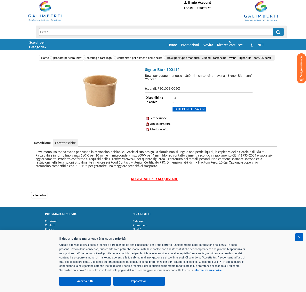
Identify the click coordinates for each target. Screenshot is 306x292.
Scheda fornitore (158, 124)
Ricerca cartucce (230, 44)
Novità (208, 44)
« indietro (39, 195)
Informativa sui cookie (207, 270)
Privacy (49, 229)
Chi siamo (51, 221)
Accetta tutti (85, 281)
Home (172, 44)
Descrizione (42, 143)
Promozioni (190, 44)
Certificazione (156, 118)
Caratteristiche (65, 143)
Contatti (50, 225)
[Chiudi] (299, 237)
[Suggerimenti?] (298, 62)
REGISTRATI (204, 8)
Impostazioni (139, 281)
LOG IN (188, 8)
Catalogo (138, 221)
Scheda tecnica (157, 129)
